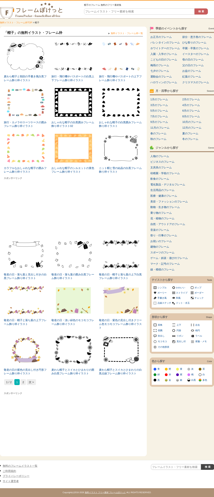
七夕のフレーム (159, 70)
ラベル (198, 336)
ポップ (198, 287)
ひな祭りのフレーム (194, 42)
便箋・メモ (201, 341)
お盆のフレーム (191, 70)
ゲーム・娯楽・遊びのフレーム (169, 258)
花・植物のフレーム (162, 218)
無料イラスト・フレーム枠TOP (16, 22)
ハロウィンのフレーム (163, 82)
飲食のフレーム (159, 178)
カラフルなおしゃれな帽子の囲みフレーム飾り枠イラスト (25, 169)
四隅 (160, 330)
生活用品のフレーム (162, 190)
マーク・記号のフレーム (165, 263)
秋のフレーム (158, 138)
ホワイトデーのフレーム (165, 48)
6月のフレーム (191, 110)
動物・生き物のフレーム (165, 207)
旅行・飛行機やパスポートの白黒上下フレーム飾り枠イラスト (72, 78)
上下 (179, 325)
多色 (205, 380)
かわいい (180, 287)
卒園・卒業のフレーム (195, 48)
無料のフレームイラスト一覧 (20, 465)
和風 (178, 298)
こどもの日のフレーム (163, 59)
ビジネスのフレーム (162, 161)
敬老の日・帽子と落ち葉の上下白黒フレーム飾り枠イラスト (120, 276)
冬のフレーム (190, 138)
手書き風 (162, 298)
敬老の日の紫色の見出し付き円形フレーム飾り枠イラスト (25, 371)
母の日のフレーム (193, 59)
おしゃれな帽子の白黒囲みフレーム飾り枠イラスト (120, 124)
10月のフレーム (191, 121)
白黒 (193, 380)
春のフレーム (158, 133)
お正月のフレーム (161, 36)
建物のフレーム (159, 246)
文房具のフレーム (161, 167)
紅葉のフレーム (191, 76)
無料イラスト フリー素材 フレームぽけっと (105, 492)
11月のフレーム (159, 127)
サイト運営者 (11, 481)
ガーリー (162, 292)
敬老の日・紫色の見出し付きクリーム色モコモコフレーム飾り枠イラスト (120, 324)
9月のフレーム (159, 121)
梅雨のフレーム (159, 65)
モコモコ (162, 341)
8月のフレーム (191, 116)
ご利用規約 (9, 471)
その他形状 (163, 347)
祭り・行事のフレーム (163, 235)
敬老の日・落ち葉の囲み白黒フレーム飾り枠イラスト (72, 276)
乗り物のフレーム (161, 212)
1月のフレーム (159, 99)
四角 (160, 325)
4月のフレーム (191, 105)
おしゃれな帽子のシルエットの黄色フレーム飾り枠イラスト (72, 169)
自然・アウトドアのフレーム (167, 224)
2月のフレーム (191, 99)
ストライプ (181, 292)
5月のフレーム (159, 110)
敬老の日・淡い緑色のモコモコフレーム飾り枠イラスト (72, 322)
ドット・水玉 (183, 303)
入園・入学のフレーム (163, 53)
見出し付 (181, 341)
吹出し (161, 336)
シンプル (162, 287)
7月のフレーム (159, 116)
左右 (197, 325)
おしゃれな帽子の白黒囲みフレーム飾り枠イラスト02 (72, 124)
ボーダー (199, 292)
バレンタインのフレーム (165, 42)
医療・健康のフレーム (163, 195)
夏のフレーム (190, 133)
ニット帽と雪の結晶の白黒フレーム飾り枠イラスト (120, 169)
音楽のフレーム (159, 229)
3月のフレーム (159, 105)
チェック (199, 298)
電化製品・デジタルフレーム (167, 184)
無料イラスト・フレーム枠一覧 (127, 33)
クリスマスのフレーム (195, 82)
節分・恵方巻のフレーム (197, 36)
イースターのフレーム (195, 53)
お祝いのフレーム (161, 241)
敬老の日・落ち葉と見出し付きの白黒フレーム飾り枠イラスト (25, 276)
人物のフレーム (159, 156)
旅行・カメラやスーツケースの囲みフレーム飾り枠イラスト (25, 124)
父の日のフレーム (193, 65)
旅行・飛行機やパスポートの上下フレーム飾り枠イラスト (120, 78)
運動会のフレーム (161, 76)
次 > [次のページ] (31, 382)
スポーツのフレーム (162, 252)
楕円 (197, 330)
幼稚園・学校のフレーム (165, 173)
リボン (180, 336)
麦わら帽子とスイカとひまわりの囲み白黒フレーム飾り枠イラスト (72, 371)
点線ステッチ (164, 303)
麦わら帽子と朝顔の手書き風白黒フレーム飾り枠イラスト (25, 78)
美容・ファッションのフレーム (169, 201)
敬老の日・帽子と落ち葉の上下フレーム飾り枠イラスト (25, 322)
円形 (179, 330)
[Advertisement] (73, 207)
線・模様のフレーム (162, 269)
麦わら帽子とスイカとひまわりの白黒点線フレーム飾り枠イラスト (120, 371)
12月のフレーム (191, 127)
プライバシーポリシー (16, 475)
